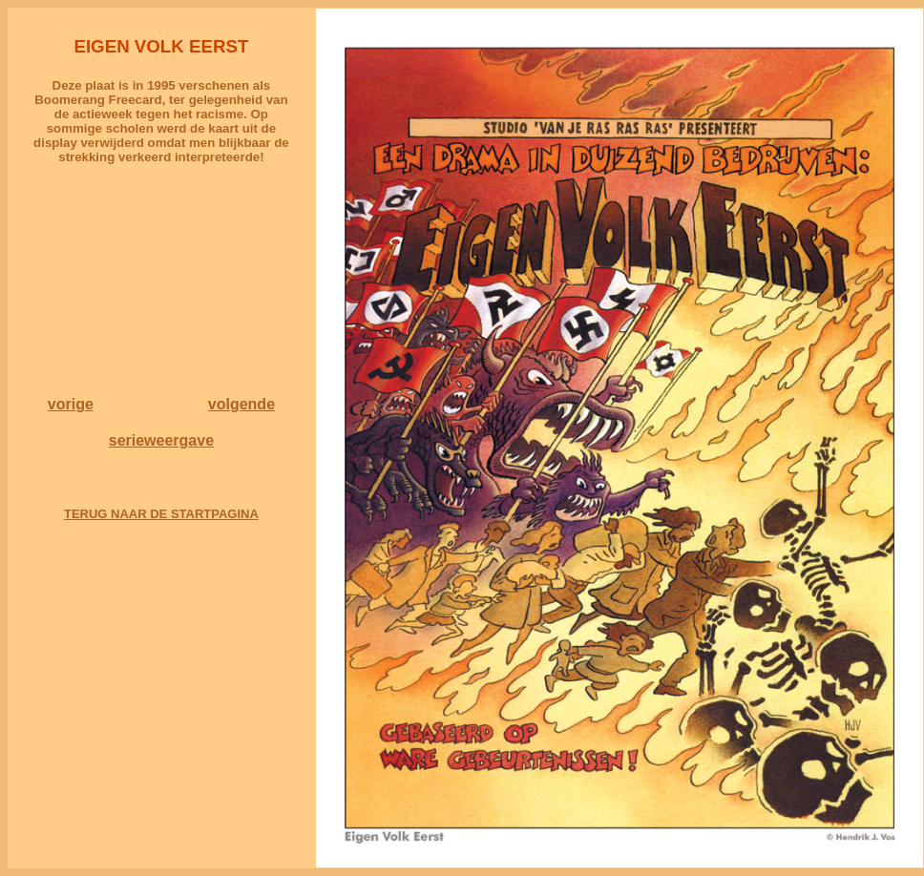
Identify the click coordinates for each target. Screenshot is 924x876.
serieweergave (161, 440)
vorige (71, 404)
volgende (241, 404)
